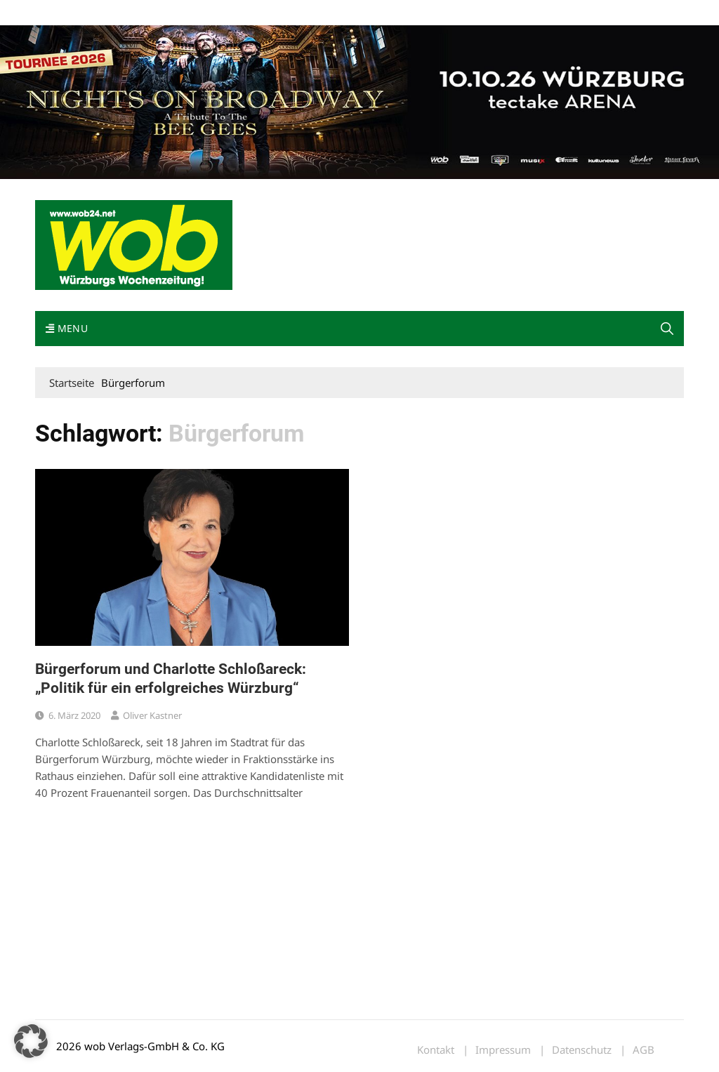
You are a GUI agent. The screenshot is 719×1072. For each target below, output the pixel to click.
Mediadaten (60, 13)
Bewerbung (298, 13)
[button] (667, 328)
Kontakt (195, 13)
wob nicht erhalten (132, 13)
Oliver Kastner (152, 715)
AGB (643, 1050)
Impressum (243, 13)
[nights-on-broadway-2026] (359, 101)
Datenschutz (582, 1050)
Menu (67, 328)
